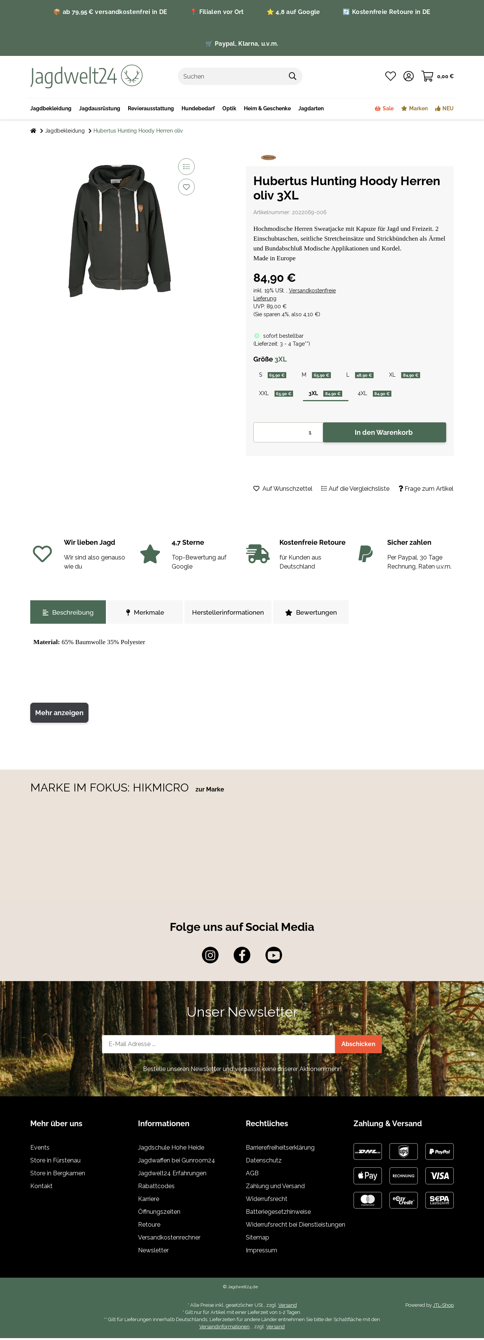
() (281, 344)
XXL (278, 395)
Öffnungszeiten (159, 1214)
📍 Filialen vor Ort (217, 11)
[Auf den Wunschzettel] (186, 187)
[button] (408, 76)
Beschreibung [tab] (68, 614)
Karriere (148, 1201)
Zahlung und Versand (275, 1188)
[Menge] (288, 435)
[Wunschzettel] (390, 76)
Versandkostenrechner (169, 1239)
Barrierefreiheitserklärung (280, 1149)
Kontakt (41, 1188)
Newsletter (153, 1252)
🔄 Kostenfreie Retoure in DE (386, 11)
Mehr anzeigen (59, 715)
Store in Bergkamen (57, 1175)
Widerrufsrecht (266, 1201)
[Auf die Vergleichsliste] (186, 166)
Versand (287, 1307)
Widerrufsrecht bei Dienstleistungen (295, 1226)
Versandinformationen (224, 1329)
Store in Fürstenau (55, 1162)
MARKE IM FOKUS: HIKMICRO (111, 789)
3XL (330, 395)
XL (413, 375)
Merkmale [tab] (145, 614)
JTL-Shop (443, 1307)
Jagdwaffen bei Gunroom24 (176, 1162)
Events (40, 1149)
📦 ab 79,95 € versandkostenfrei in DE (110, 11)
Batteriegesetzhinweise (278, 1214)
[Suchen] (231, 76)
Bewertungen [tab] (311, 614)
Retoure (149, 1226)
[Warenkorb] (437, 76)
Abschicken (358, 1046)
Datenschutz (264, 1162)
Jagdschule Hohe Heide (171, 1149)
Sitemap (257, 1239)
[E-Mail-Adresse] (218, 1046)
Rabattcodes (156, 1188)
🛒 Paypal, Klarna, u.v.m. (241, 43)
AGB (252, 1175)
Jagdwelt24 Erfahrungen (172, 1175)
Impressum (261, 1252)
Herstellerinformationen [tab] (228, 614)
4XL (383, 395)
